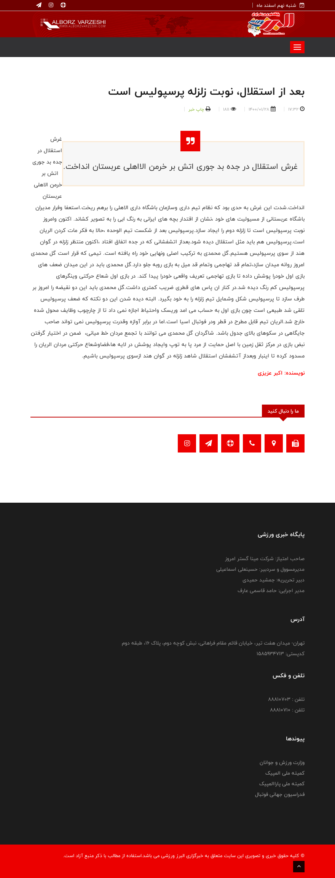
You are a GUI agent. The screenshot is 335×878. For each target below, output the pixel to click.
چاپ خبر (196, 109)
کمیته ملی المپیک (285, 773)
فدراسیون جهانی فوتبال (280, 794)
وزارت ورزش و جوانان (282, 762)
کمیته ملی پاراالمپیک (282, 783)
